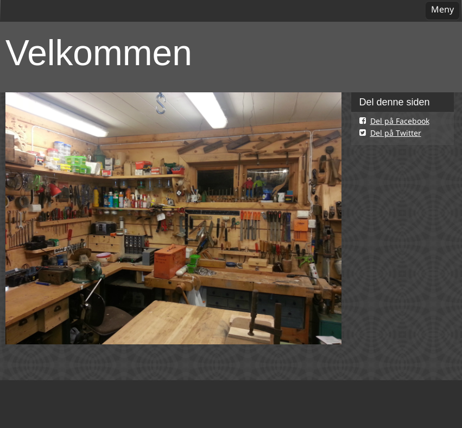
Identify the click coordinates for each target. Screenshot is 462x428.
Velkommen (98, 53)
